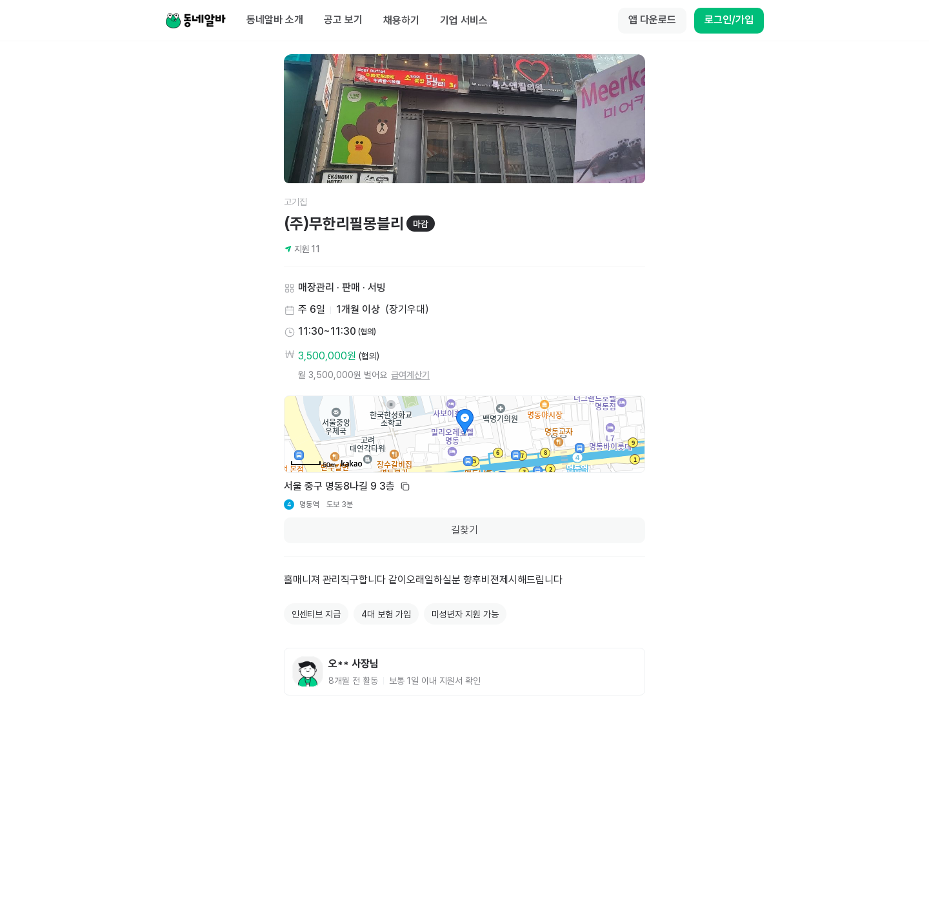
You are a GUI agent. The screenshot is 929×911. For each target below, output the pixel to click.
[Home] (195, 20)
